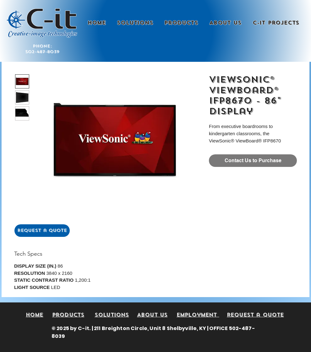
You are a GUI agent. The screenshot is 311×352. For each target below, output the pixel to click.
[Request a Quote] (42, 230)
